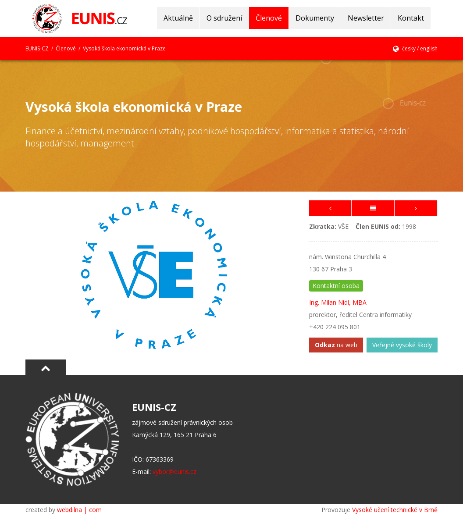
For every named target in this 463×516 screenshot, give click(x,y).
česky (409, 48)
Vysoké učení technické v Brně (395, 509)
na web (336, 345)
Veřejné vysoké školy (402, 345)
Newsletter (366, 18)
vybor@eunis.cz (174, 471)
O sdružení (224, 18)
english (429, 48)
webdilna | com (79, 509)
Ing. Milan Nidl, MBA (338, 302)
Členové (269, 18)
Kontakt (411, 18)
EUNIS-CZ (37, 48)
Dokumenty (315, 18)
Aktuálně (178, 18)
